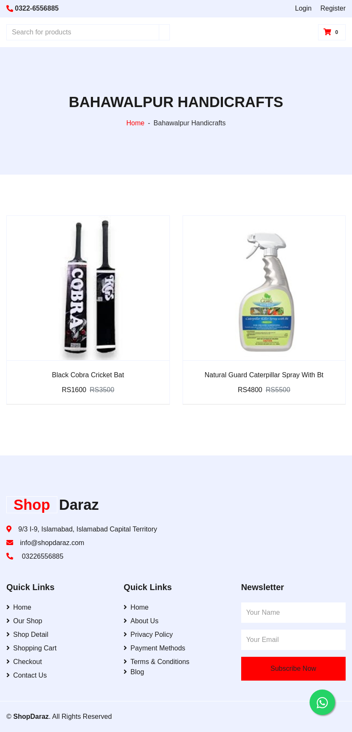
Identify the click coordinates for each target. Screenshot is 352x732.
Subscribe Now (293, 668)
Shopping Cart (31, 648)
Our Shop (24, 621)
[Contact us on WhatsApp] (322, 702)
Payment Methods (154, 648)
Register (333, 8)
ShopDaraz (31, 716)
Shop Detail (27, 634)
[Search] (164, 32)
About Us (141, 621)
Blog (134, 671)
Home (136, 123)
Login (303, 8)
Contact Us (26, 675)
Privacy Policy (148, 634)
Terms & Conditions (156, 661)
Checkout (24, 661)
